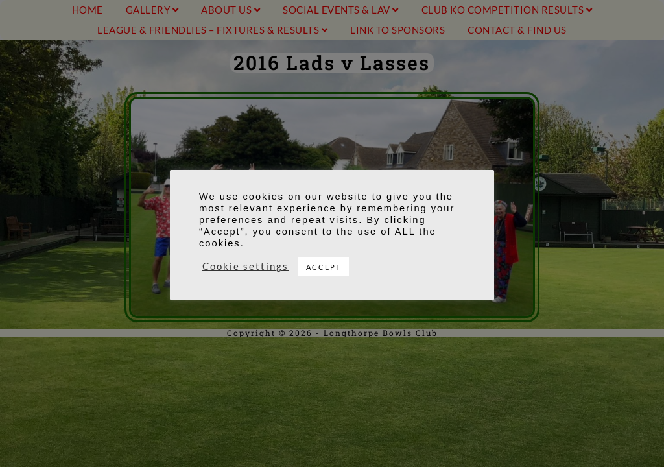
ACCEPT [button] (323, 267)
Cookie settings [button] (245, 266)
